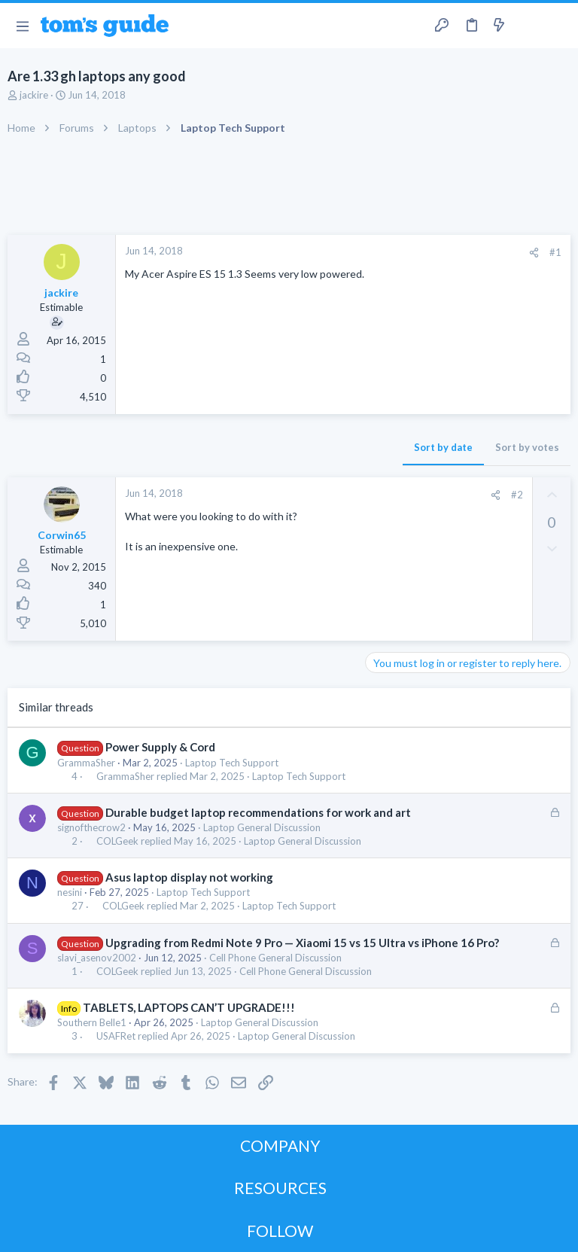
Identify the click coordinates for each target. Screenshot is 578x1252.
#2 (517, 495)
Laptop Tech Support (231, 763)
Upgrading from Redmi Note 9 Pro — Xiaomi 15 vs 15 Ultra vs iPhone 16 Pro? (302, 942)
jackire (34, 95)
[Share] (534, 252)
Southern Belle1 (91, 1022)
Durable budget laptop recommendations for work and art (258, 812)
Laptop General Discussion (262, 827)
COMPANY (280, 1145)
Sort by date (443, 447)
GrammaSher (86, 763)
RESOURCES (280, 1187)
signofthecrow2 (91, 827)
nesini (69, 892)
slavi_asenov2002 (96, 958)
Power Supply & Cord (160, 747)
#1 (555, 252)
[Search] (557, 26)
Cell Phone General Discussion (275, 958)
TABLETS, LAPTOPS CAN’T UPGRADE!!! (189, 1007)
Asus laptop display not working (189, 877)
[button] (22, 25)
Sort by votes (527, 447)
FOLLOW (280, 1230)
